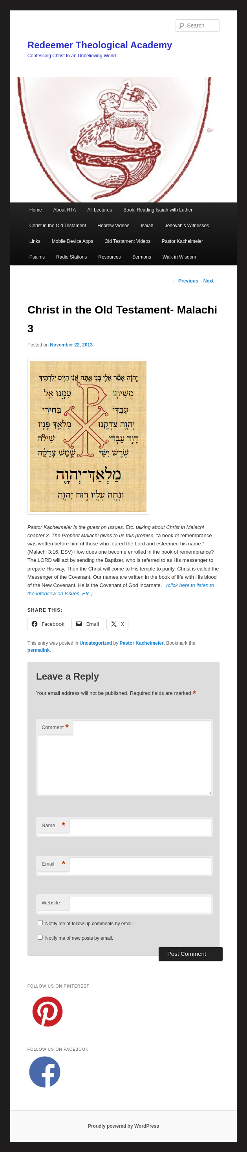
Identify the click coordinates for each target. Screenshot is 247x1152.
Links (34, 241)
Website (51, 903)
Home (35, 210)
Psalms (37, 257)
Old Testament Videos (127, 241)
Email (53, 864)
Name (53, 825)
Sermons (141, 257)
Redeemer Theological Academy (99, 45)
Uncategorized (96, 643)
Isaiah (147, 225)
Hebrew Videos (113, 225)
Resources (109, 257)
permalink (38, 650)
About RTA (64, 210)
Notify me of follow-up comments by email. (89, 923)
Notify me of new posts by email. (79, 938)
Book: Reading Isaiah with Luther (157, 210)
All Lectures (99, 210)
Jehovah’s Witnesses (187, 225)
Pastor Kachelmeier (182, 241)
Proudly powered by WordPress (123, 1126)
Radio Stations (71, 257)
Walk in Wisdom (179, 257)
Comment (55, 727)
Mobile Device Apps (72, 241)
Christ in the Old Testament (57, 225)
